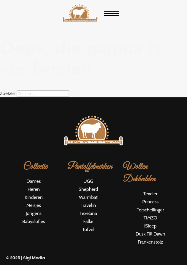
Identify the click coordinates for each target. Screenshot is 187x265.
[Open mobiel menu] (111, 13)
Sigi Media (34, 258)
